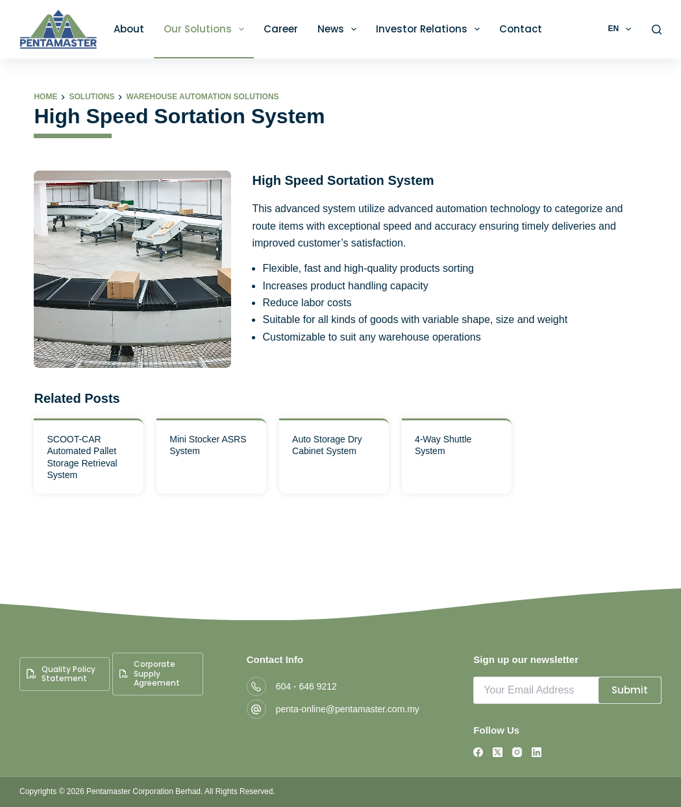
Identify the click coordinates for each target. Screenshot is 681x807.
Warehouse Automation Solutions (202, 96)
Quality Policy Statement (61, 674)
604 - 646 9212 (306, 686)
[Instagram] (517, 752)
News (339, 29)
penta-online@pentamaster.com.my (347, 709)
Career (281, 29)
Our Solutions (206, 29)
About (129, 29)
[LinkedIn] (536, 752)
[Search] (657, 29)
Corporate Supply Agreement (149, 673)
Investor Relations (430, 29)
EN (622, 29)
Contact (520, 29)
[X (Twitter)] (497, 752)
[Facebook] (478, 752)
